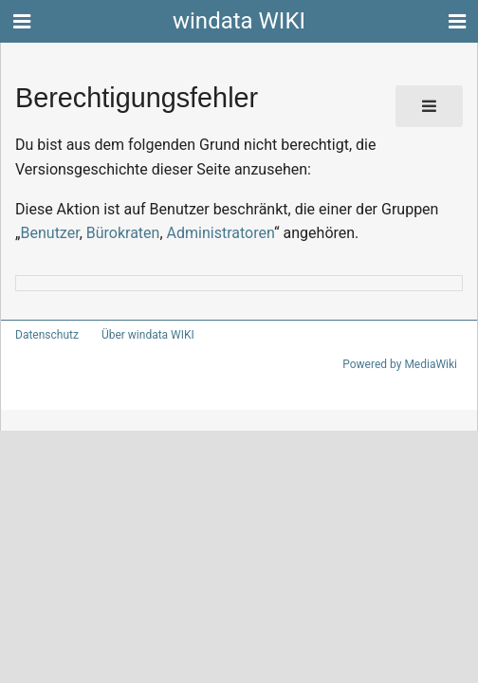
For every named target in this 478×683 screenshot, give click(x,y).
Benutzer (49, 233)
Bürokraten (117, 233)
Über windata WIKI (139, 335)
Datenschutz (43, 335)
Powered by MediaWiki (403, 364)
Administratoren (208, 233)
